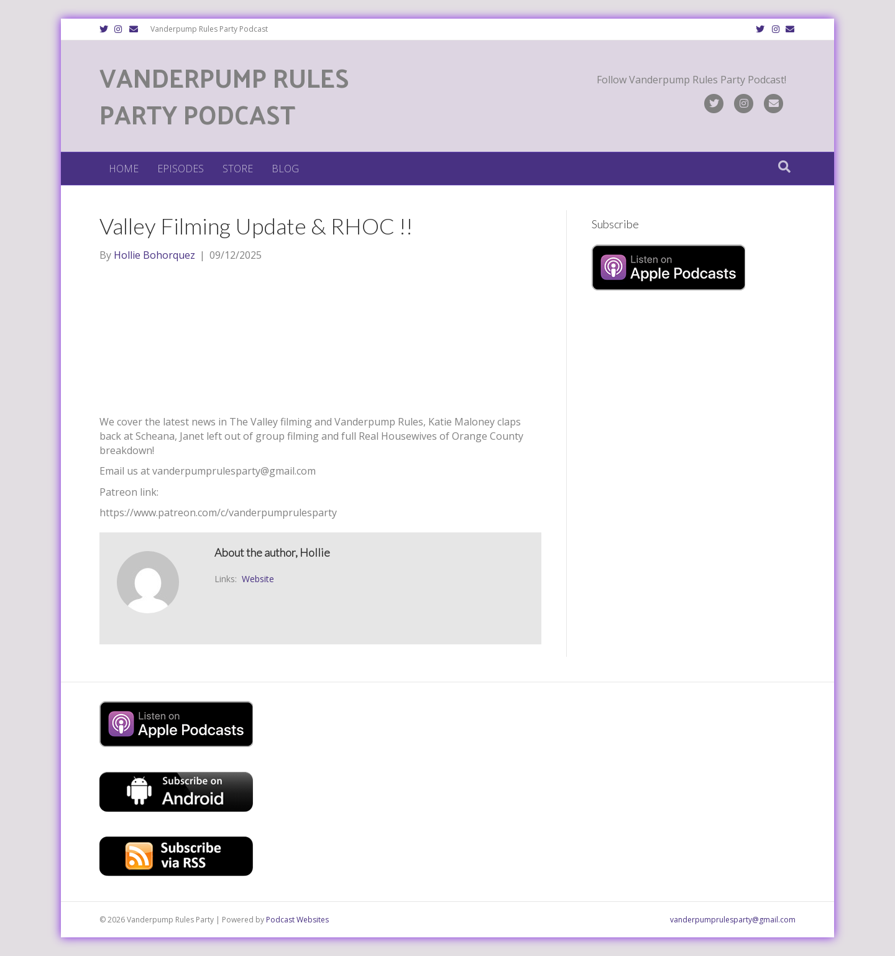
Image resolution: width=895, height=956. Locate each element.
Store (238, 168)
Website (258, 579)
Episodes (180, 168)
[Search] (784, 166)
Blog (285, 168)
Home (124, 168)
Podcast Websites (297, 919)
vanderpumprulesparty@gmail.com (733, 919)
